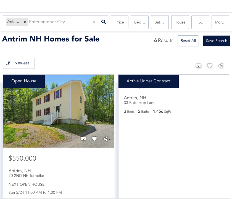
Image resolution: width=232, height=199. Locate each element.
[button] (25, 22)
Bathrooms (161, 22)
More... (221, 22)
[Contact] (83, 139)
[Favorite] (94, 139)
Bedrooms (141, 22)
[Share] (105, 139)
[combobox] (29, 22)
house (180, 22)
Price (119, 22)
